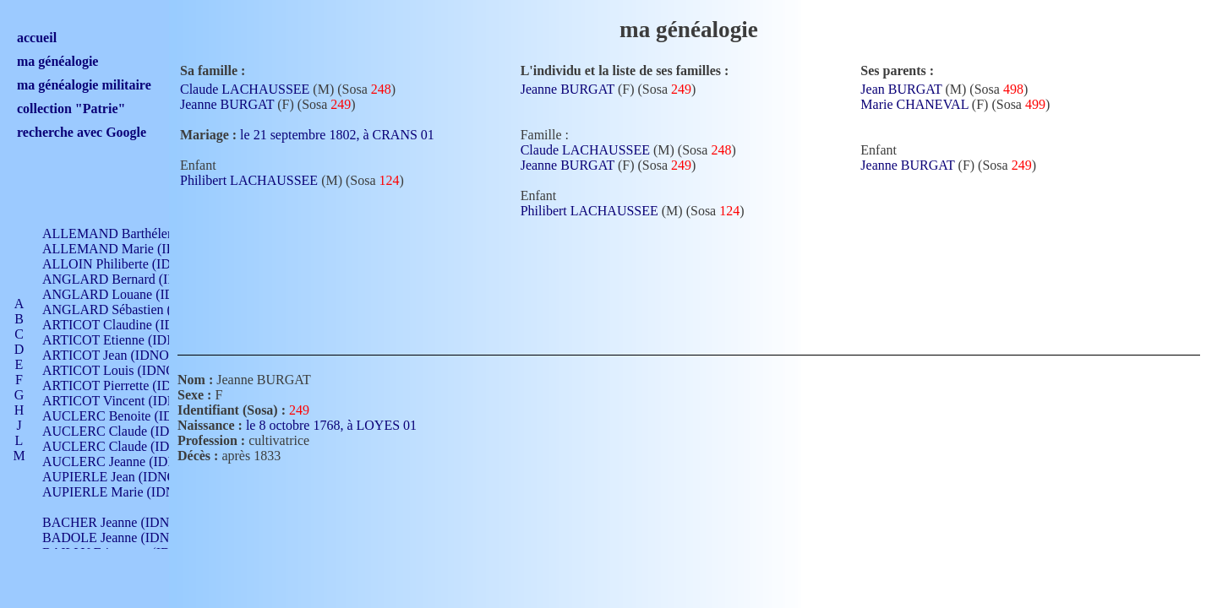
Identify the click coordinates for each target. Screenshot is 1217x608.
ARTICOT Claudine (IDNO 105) (132, 325)
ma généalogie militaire (84, 85)
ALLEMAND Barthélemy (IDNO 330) (148, 233)
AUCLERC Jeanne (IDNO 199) (129, 461)
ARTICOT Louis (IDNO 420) (123, 370)
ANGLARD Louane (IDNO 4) (125, 294)
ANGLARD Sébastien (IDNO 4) (131, 309)
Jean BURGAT (900, 89)
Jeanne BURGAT (227, 104)
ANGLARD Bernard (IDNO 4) (126, 279)
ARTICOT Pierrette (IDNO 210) (130, 385)
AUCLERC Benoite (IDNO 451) (131, 416)
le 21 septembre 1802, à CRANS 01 (347, 135)
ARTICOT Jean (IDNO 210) (119, 355)
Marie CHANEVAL (914, 104)
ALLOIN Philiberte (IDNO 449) (130, 264)
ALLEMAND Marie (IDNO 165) (133, 249)
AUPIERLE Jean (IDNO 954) (123, 477)
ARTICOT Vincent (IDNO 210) (128, 401)
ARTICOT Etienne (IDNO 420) (128, 340)
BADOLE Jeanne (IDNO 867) (124, 537)
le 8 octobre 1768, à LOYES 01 (341, 425)
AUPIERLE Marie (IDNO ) (117, 492)
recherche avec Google (81, 132)
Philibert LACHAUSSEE (249, 180)
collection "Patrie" (71, 108)
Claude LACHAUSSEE (244, 89)
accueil (37, 37)
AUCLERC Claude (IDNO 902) (129, 431)
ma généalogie (57, 61)
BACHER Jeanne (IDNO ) (114, 522)
